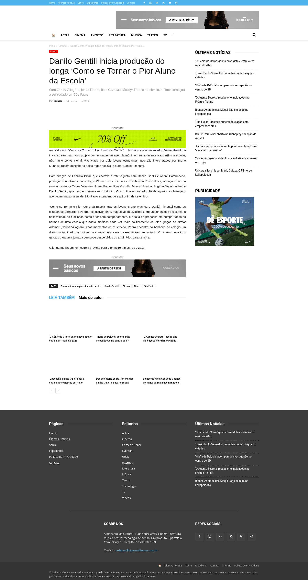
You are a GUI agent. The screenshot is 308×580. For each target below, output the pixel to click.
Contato (131, 2)
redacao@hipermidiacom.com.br (137, 550)
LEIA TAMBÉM (62, 297)
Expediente (92, 2)
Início (52, 46)
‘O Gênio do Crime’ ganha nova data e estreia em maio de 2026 (224, 63)
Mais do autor (91, 297)
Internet (127, 462)
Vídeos (126, 498)
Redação (57, 101)
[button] (254, 35)
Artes (65, 35)
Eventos (97, 35)
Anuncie (226, 565)
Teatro (152, 35)
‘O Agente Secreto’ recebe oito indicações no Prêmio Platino (222, 99)
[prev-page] (51, 390)
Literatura (117, 35)
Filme (137, 286)
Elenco (126, 286)
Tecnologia (129, 486)
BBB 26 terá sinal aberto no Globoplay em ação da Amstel (225, 136)
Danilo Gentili (111, 286)
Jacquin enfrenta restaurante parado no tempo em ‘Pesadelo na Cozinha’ (226, 148)
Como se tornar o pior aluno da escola (80, 286)
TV (165, 35)
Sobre (81, 2)
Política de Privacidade (112, 2)
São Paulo (149, 286)
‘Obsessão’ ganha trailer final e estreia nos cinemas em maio (226, 160)
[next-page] (57, 390)
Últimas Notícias (66, 2)
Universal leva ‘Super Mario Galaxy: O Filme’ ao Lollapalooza (223, 172)
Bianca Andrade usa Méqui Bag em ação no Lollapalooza (221, 111)
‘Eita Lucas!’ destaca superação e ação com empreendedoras (221, 124)
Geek (125, 457)
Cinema (80, 35)
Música (136, 35)
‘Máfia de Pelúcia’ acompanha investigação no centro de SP (223, 87)
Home (52, 2)
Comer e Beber (131, 445)
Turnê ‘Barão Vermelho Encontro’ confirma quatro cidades (225, 75)
